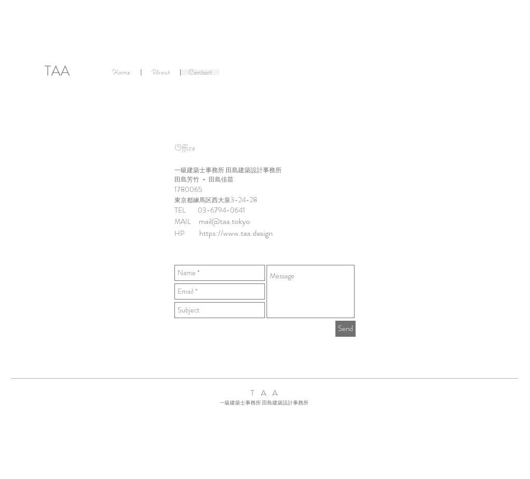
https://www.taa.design (236, 233)
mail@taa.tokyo (224, 221)
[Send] (345, 329)
